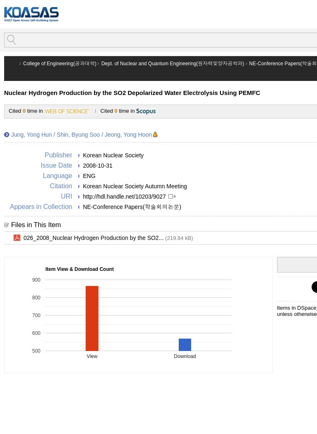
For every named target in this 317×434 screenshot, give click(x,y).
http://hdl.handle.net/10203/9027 (124, 196)
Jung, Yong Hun (31, 134)
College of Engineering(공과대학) (59, 63)
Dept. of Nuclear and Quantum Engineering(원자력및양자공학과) (172, 63)
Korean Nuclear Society (113, 155)
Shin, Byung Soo (78, 134)
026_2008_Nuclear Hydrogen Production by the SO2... (108, 238)
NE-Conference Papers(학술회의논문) (132, 207)
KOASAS (31, 14)
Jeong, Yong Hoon (128, 134)
